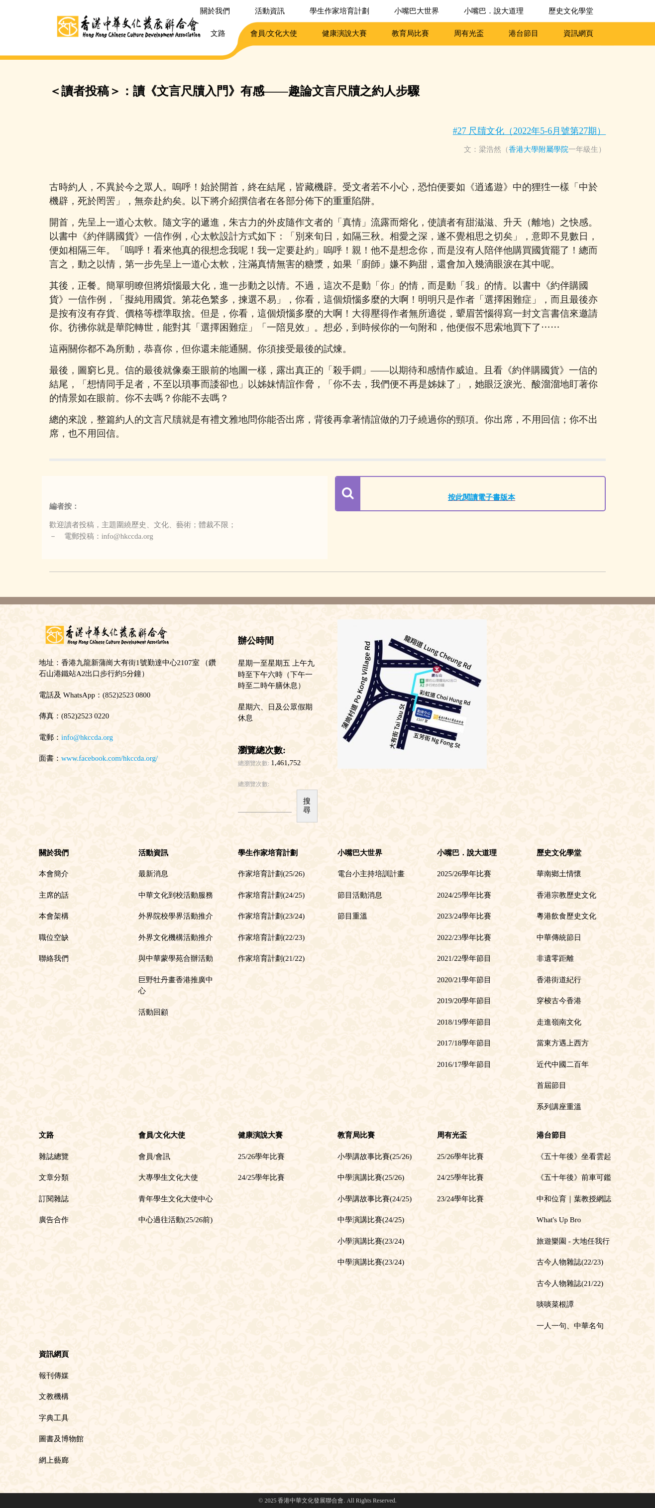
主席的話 (54, 895)
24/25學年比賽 (261, 1177)
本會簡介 (54, 874)
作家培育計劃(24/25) (271, 895)
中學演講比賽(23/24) (370, 1262)
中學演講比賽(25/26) (370, 1177)
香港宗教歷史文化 (566, 895)
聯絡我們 (54, 958)
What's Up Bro (559, 1220)
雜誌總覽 (54, 1156)
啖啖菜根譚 (555, 1304)
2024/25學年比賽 (464, 895)
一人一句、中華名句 (570, 1326)
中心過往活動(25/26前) (175, 1220)
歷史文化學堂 (570, 11)
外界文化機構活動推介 (175, 937)
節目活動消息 (359, 895)
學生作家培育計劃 (339, 11)
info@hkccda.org (87, 737)
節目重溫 (352, 916)
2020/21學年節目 (464, 980)
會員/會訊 (154, 1156)
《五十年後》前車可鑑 (574, 1177)
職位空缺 (54, 937)
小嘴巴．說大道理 (494, 11)
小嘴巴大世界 (416, 11)
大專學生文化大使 (168, 1177)
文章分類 (54, 1177)
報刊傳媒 (54, 1376)
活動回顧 (153, 1012)
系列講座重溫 (559, 1107)
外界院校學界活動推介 (175, 916)
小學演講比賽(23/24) (370, 1241)
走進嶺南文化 (559, 1022)
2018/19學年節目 (464, 1022)
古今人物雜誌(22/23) (570, 1262)
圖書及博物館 (61, 1439)
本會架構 (54, 916)
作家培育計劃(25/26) (271, 874)
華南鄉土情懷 (559, 874)
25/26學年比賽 (261, 1156)
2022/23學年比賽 (464, 937)
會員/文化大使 (273, 33)
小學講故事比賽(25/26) (374, 1156)
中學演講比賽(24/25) (370, 1220)
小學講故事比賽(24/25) (374, 1199)
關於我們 (215, 11)
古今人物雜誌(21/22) (570, 1283)
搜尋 (307, 805)
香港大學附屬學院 (538, 149)
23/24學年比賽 (460, 1199)
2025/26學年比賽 (464, 874)
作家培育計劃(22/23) (271, 937)
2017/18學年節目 (464, 1043)
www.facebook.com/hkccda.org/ (109, 758)
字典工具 (54, 1418)
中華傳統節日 (559, 937)
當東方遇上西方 (563, 1043)
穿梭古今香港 (559, 1001)
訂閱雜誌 (54, 1199)
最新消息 (153, 874)
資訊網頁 (578, 33)
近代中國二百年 (563, 1064)
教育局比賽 (410, 33)
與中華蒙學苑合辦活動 (175, 958)
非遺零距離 (555, 958)
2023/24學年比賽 (464, 916)
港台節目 (524, 33)
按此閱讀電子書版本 (481, 497)
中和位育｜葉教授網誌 (574, 1199)
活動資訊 (270, 11)
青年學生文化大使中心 (175, 1199)
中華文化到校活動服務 (175, 895)
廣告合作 (54, 1220)
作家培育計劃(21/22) (271, 958)
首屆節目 (551, 1085)
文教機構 (54, 1396)
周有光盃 (469, 33)
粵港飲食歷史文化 (566, 916)
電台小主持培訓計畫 (371, 874)
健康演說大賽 (344, 33)
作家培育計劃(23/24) (271, 916)
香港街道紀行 (559, 980)
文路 (218, 33)
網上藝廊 (54, 1460)
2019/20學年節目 (464, 1001)
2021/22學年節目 (464, 958)
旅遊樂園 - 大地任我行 (573, 1241)
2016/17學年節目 (464, 1064)
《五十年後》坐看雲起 (574, 1156)
